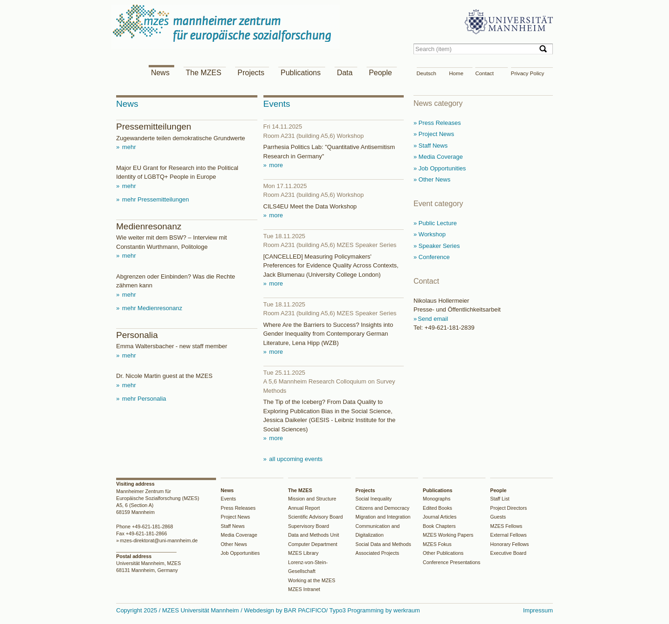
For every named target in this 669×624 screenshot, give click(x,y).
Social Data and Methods (383, 544)
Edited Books (437, 508)
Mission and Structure (312, 498)
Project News (235, 517)
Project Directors (508, 508)
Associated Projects (377, 553)
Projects (250, 73)
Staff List (500, 498)
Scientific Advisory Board (315, 517)
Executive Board (508, 553)
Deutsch (426, 73)
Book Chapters (439, 526)
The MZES (203, 73)
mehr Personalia (143, 398)
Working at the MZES (311, 580)
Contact (484, 73)
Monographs (437, 498)
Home (456, 73)
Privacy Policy (527, 73)
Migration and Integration (383, 517)
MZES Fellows (506, 526)
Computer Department (312, 544)
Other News (234, 544)
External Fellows (508, 535)
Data (345, 73)
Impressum (538, 610)
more (275, 165)
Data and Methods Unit (313, 535)
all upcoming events (295, 458)
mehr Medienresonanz (151, 308)
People (380, 73)
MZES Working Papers (448, 535)
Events (228, 498)
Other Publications (443, 553)
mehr (128, 146)
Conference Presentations (451, 562)
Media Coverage (239, 535)
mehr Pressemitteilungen (154, 199)
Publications (301, 73)
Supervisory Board (308, 526)
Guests (498, 517)
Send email (433, 318)
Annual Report (304, 508)
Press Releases (238, 508)
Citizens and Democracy (382, 508)
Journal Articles (440, 517)
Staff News (233, 526)
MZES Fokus (437, 544)
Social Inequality (373, 498)
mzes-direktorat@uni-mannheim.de (159, 540)
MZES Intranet (304, 589)
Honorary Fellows (509, 544)
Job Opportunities (240, 553)
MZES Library (303, 553)
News (160, 73)
